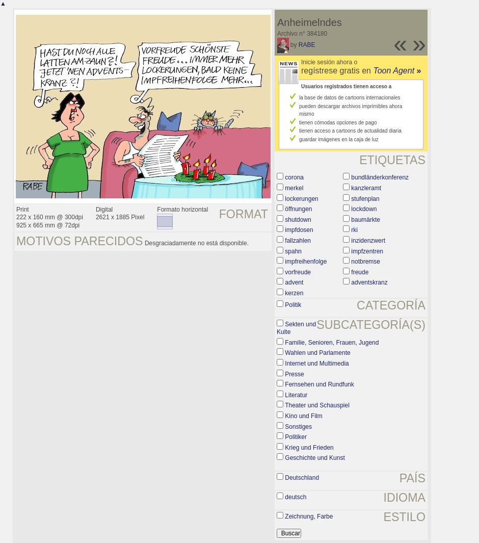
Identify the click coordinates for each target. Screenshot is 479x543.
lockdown (364, 209)
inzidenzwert (368, 240)
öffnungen (298, 209)
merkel (294, 188)
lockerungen (301, 198)
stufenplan (365, 198)
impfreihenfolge (306, 261)
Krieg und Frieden (309, 447)
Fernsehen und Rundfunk (319, 384)
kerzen (294, 293)
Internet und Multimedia (317, 363)
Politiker (296, 437)
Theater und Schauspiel (317, 405)
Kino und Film (303, 416)
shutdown (298, 219)
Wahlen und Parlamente (317, 352)
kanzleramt (366, 188)
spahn (293, 251)
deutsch (295, 497)
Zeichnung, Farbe (309, 516)
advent (294, 282)
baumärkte (365, 219)
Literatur (296, 395)
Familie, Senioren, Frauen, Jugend (332, 342)
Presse (294, 374)
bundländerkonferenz (380, 177)
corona (294, 177)
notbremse (365, 261)
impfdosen (299, 230)
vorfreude (298, 272)
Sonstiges (298, 426)
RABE (307, 44)
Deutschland (302, 477)
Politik (293, 304)
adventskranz (369, 282)
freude (359, 272)
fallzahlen (298, 240)
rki (354, 230)
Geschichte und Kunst (314, 457)
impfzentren (367, 251)
